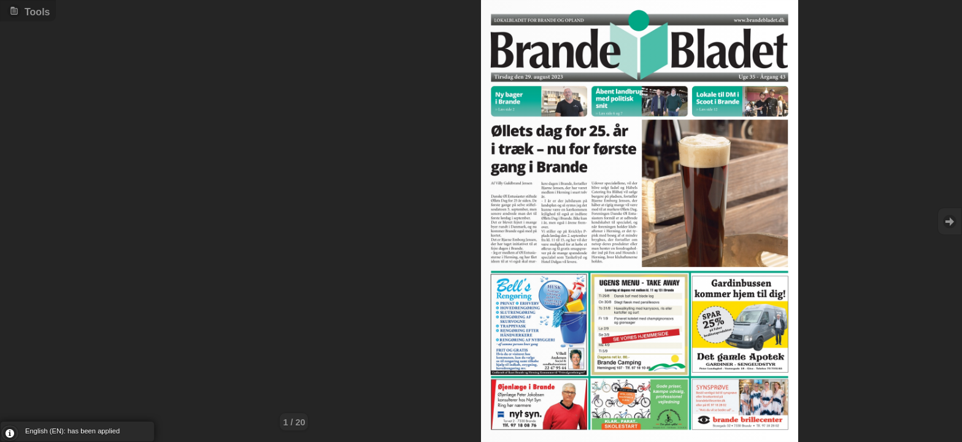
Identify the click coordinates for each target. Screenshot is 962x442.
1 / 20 (294, 422)
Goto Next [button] (949, 221)
